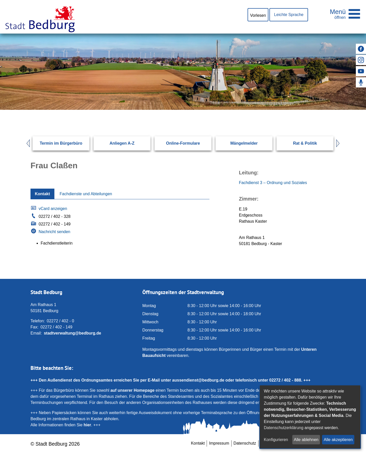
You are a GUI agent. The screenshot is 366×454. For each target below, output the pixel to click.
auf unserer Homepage (132, 390)
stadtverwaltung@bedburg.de (72, 333)
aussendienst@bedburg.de (198, 380)
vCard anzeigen (53, 208)
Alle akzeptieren (338, 439)
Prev (26, 143)
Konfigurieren (276, 439)
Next (340, 143)
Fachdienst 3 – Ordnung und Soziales (273, 182)
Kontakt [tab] (42, 194)
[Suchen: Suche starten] (319, 110)
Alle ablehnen (306, 439)
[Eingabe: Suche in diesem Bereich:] (177, 110)
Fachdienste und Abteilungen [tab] (86, 194)
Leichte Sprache (288, 14)
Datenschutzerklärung (283, 428)
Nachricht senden (54, 232)
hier (87, 425)
